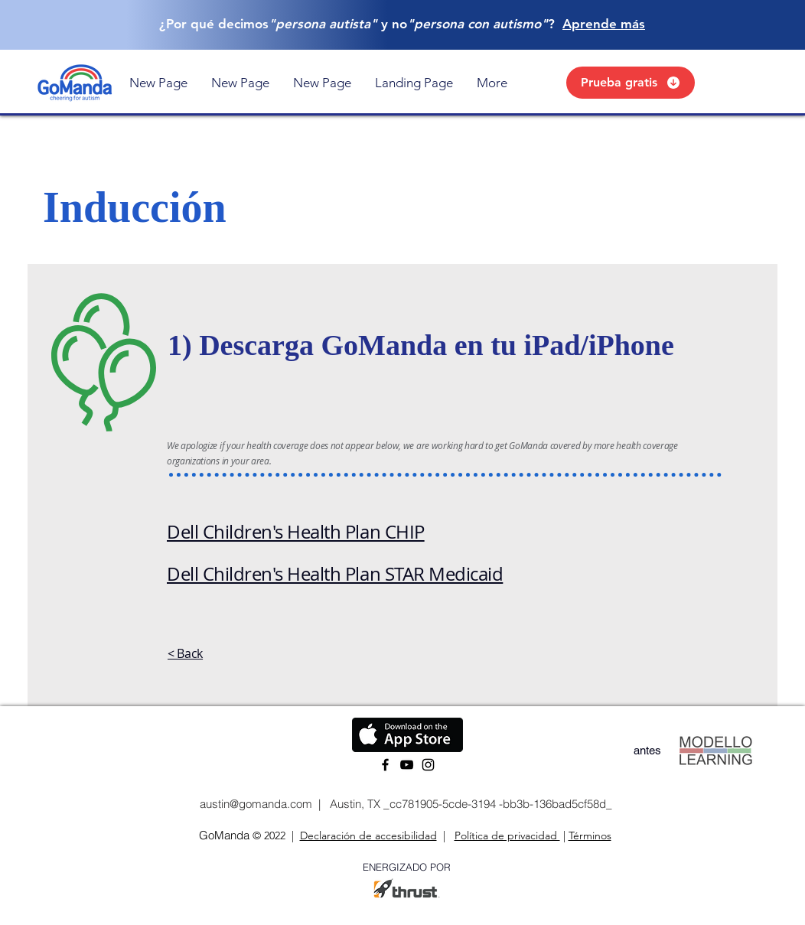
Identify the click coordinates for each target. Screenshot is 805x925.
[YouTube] (407, 765)
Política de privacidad (507, 835)
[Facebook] (385, 765)
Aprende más (603, 23)
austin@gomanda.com (254, 803)
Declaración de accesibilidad (368, 835)
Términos (590, 835)
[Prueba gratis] (630, 83)
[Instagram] (428, 765)
